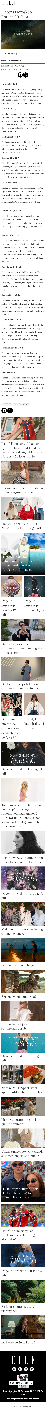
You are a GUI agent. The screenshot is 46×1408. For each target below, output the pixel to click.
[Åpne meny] (3, 3)
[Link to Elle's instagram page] (14, 1369)
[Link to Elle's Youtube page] (26, 1369)
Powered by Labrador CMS (23, 1406)
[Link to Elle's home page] (23, 1360)
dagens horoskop (21, 404)
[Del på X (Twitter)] (25, 75)
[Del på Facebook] (20, 75)
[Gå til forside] (11, 3)
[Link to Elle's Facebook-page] (20, 1369)
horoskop (7, 404)
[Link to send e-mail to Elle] (32, 1369)
